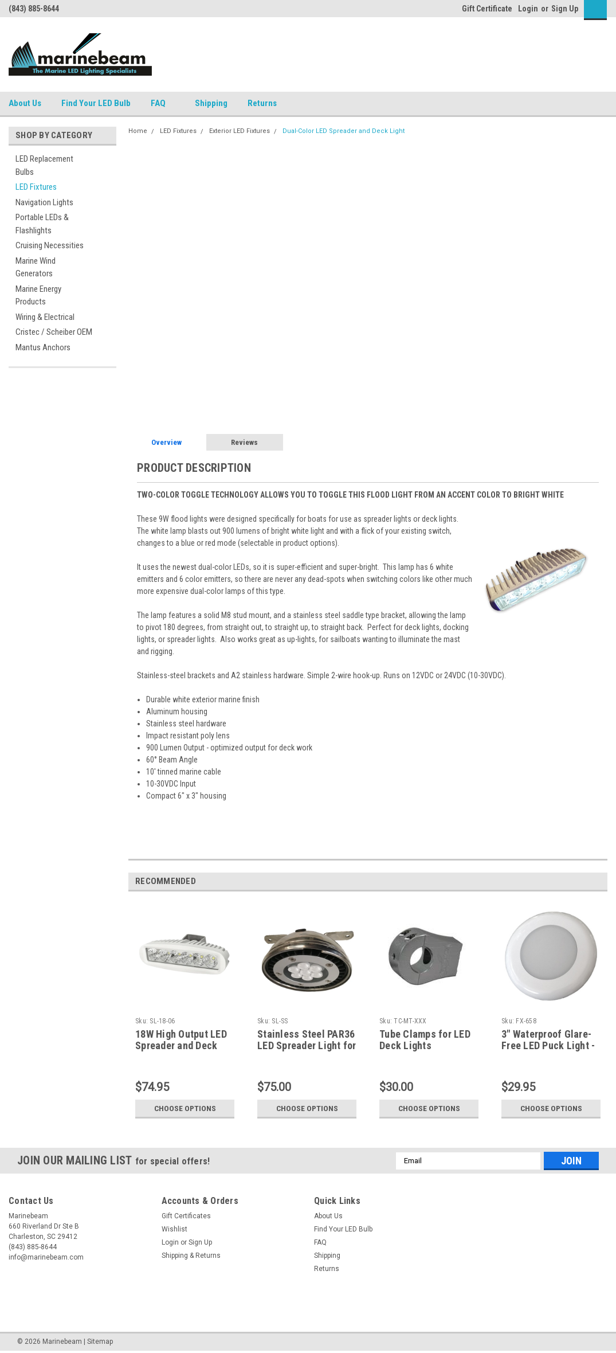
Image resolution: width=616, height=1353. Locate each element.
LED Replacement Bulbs (44, 165)
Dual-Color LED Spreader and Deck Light (344, 131)
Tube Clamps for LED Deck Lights (424, 1040)
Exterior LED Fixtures (239, 131)
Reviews (244, 442)
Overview (166, 442)
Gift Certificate (487, 8)
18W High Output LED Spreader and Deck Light (181, 1046)
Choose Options (185, 1108)
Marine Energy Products (38, 295)
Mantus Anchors (42, 347)
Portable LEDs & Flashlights (42, 224)
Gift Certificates (186, 1216)
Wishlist (174, 1229)
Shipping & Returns (191, 1256)
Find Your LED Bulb (96, 103)
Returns (267, 104)
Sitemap (100, 1342)
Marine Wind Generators (35, 267)
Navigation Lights (44, 202)
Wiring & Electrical (44, 317)
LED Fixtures (36, 187)
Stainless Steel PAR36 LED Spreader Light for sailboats (306, 1046)
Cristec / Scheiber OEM (53, 332)
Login (528, 8)
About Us (25, 103)
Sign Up (564, 8)
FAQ (163, 104)
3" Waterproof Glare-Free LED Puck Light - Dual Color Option (548, 1046)
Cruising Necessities (49, 245)
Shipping (211, 103)
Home (137, 131)
